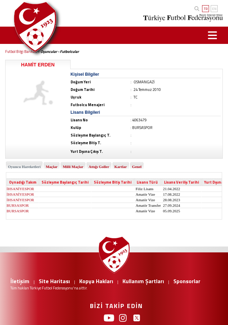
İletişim (19, 281)
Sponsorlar (186, 281)
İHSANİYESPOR (20, 189)
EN (214, 8)
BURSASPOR (18, 205)
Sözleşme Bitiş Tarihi (112, 182)
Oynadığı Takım (22, 182)
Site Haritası (54, 281)
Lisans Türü (147, 182)
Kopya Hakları (96, 281)
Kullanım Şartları (143, 281)
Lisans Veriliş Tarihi (181, 182)
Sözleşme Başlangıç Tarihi (65, 182)
